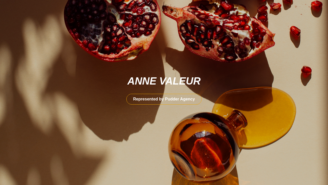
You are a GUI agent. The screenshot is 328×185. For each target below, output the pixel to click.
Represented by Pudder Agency (164, 99)
